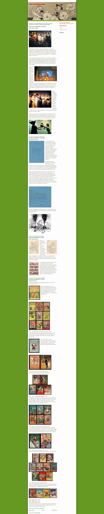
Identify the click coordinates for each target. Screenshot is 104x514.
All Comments (63, 29)
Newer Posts (31, 510)
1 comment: (41, 236)
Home (43, 510)
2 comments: (42, 136)
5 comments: (42, 508)
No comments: (42, 278)
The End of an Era (33, 139)
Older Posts (54, 510)
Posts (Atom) (37, 512)
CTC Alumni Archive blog (40, 61)
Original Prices (33, 280)
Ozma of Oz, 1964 (33, 28)
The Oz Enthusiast (37, 4)
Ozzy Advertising (33, 239)
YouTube (47, 52)
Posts (62, 27)
